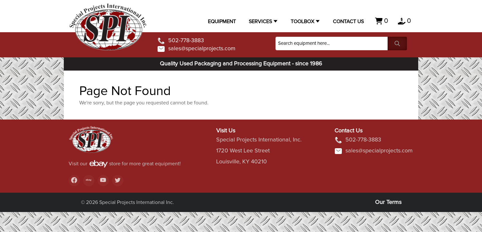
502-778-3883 (180, 41)
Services (260, 21)
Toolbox (302, 21)
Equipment (222, 21)
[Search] (331, 43)
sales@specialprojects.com (196, 49)
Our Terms (388, 202)
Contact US (348, 21)
